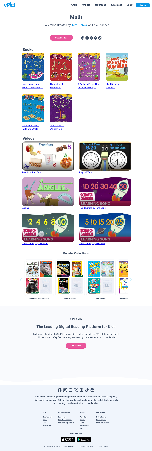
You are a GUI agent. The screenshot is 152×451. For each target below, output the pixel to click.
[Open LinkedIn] (92, 390)
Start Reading (61, 38)
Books (45, 420)
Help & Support (101, 417)
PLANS (74, 5)
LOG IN (130, 5)
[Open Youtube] (70, 390)
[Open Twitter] (76, 390)
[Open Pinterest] (81, 390)
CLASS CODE (116, 5)
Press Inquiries (101, 420)
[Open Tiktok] (87, 390)
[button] (39, 278)
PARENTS (86, 5)
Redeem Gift (47, 425)
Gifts (44, 423)
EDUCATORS (100, 5)
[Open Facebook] (60, 390)
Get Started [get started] (76, 345)
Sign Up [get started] (143, 5)
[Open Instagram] (65, 390)
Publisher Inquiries (102, 423)
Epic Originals (47, 417)
